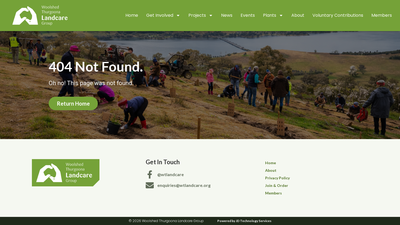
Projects (200, 15)
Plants (273, 15)
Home (131, 15)
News (226, 15)
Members (381, 15)
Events (248, 15)
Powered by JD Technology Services (244, 221)
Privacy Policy (277, 178)
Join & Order (276, 185)
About (297, 15)
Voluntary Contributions (337, 15)
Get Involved (163, 15)
